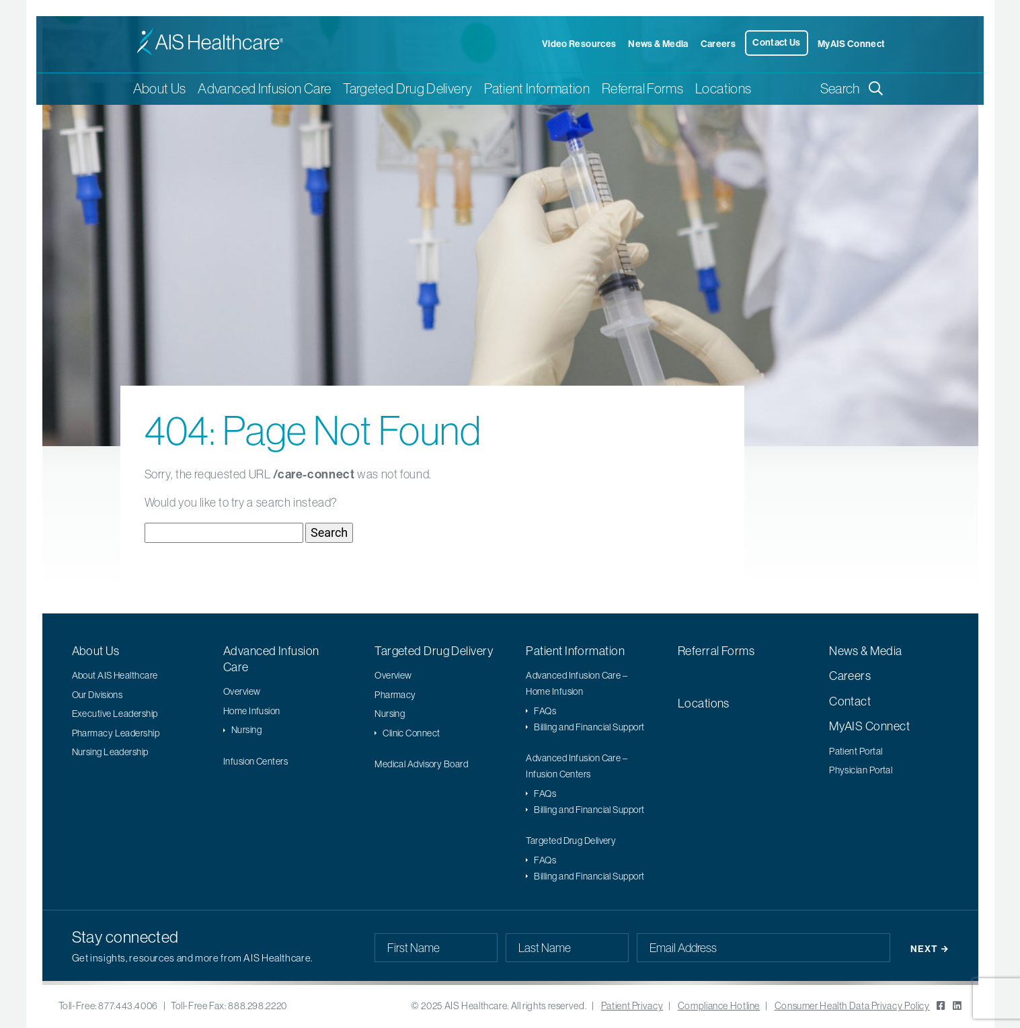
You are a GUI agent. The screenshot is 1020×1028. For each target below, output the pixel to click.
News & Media (658, 44)
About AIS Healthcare (115, 675)
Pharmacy (395, 695)
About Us (96, 650)
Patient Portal (855, 751)
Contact (850, 701)
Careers (718, 44)
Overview (242, 691)
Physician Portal (860, 770)
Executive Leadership (115, 714)
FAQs (545, 711)
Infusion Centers (255, 761)
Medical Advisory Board (421, 764)
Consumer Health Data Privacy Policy (852, 1006)
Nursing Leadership (110, 752)
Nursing (246, 730)
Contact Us (776, 42)
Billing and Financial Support (589, 727)
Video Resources (579, 44)
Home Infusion (251, 711)
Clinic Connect (411, 733)
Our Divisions (97, 695)
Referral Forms (642, 88)
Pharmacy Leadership (116, 733)
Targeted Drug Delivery (434, 650)
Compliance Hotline (719, 1006)
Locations (723, 88)
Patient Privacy (632, 1006)
